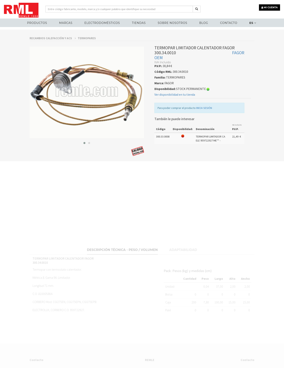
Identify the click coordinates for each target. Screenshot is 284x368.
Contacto (228, 23)
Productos (37, 23)
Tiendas (139, 23)
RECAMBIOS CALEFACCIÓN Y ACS (53, 76)
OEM (158, 95)
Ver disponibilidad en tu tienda (174, 133)
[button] (84, 181)
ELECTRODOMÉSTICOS (102, 23)
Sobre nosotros (172, 23)
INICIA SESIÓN (204, 146)
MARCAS (66, 23)
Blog (203, 23)
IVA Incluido (237, 163)
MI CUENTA (269, 7)
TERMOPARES (87, 76)
